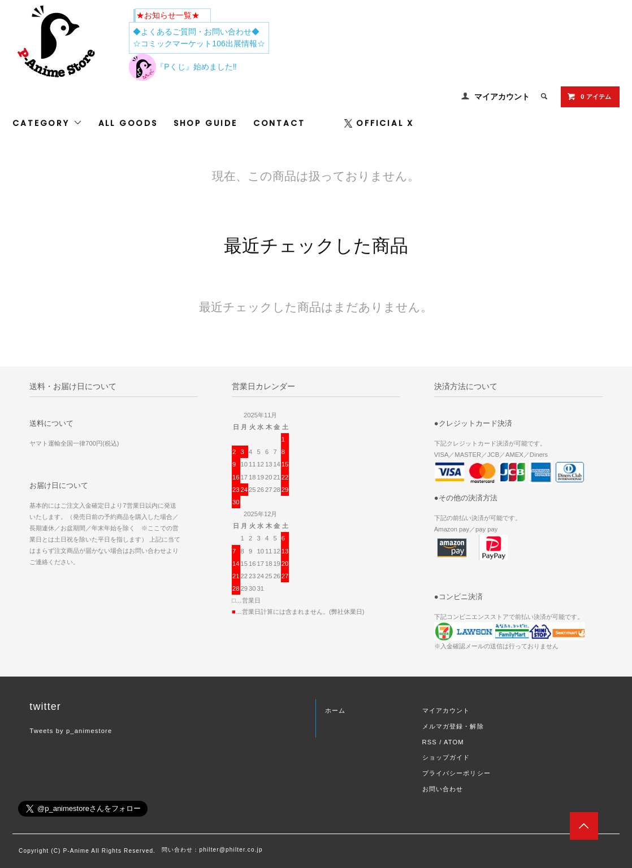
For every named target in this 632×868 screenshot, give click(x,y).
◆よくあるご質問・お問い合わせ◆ (196, 31)
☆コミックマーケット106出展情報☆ (199, 43)
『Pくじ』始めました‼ (182, 66)
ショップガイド (446, 757)
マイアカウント (502, 96)
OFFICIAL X (379, 123)
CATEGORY (47, 123)
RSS (429, 742)
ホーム (335, 710)
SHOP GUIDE (205, 123)
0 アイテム (589, 96)
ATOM (454, 742)
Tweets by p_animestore (70, 730)
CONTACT (279, 123)
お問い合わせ (443, 789)
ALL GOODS (128, 123)
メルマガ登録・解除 (453, 726)
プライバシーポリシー (456, 773)
